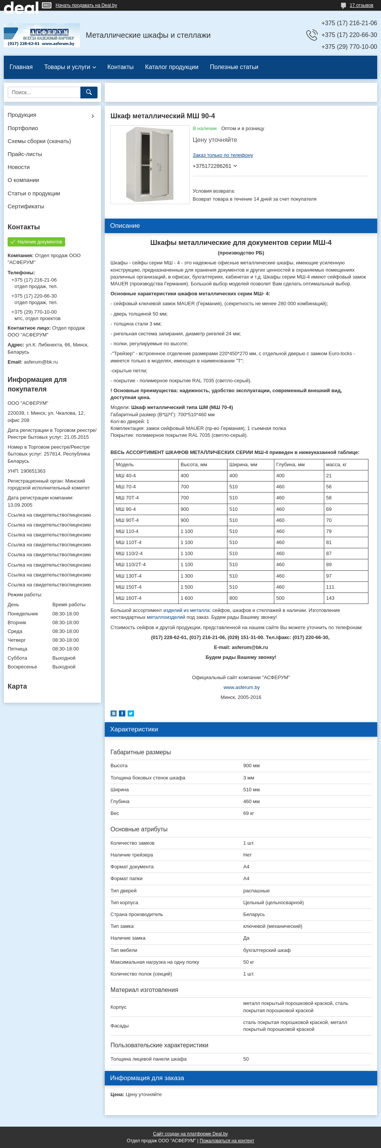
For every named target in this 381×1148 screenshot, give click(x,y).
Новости (19, 167)
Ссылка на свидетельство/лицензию (49, 515)
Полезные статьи (234, 67)
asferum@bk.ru (41, 362)
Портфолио (23, 128)
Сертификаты (26, 206)
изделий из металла (186, 610)
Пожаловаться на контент (227, 1140)
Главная (21, 67)
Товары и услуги (67, 67)
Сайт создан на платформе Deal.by (190, 1134)
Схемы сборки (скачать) (39, 141)
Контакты (120, 67)
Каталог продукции (172, 67)
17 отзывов (361, 5)
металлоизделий (166, 617)
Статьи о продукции (34, 193)
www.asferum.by (242, 687)
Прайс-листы (25, 154)
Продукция (22, 114)
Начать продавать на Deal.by (86, 5)
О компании (23, 180)
